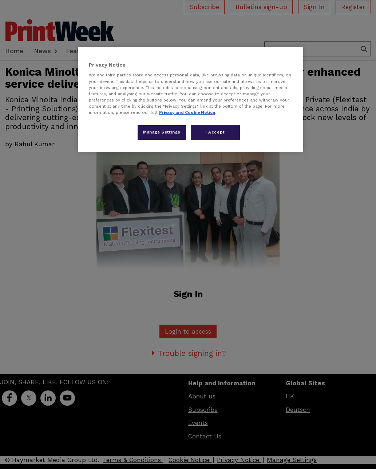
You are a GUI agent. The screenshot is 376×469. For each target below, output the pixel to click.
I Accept (215, 132)
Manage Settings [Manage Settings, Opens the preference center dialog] (162, 132)
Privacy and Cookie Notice (187, 112)
